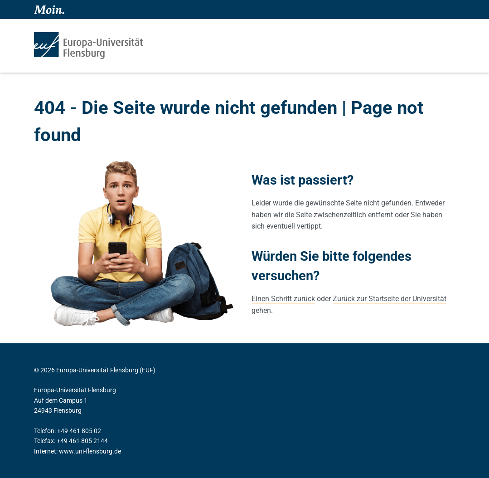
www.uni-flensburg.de (90, 451)
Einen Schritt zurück (283, 298)
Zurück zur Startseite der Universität (389, 298)
